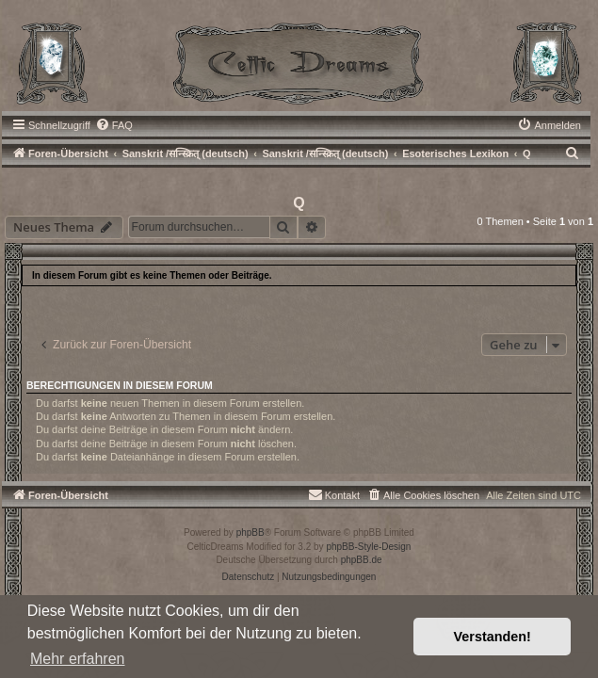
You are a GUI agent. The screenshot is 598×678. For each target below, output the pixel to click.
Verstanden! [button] (492, 636)
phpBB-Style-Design (368, 546)
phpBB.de (361, 560)
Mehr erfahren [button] (77, 659)
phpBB (250, 532)
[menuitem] (114, 125)
